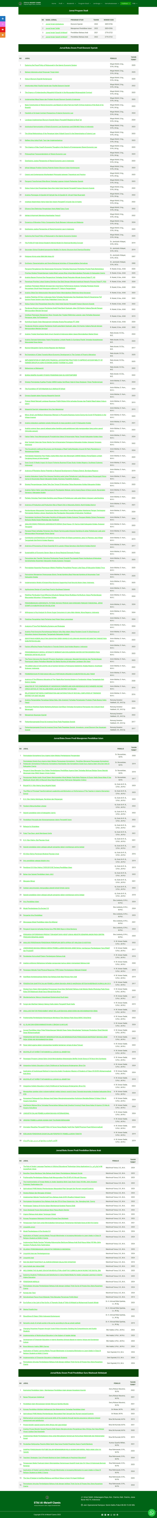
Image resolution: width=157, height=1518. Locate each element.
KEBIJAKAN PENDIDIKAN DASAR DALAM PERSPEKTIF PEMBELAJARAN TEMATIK (52, 1134)
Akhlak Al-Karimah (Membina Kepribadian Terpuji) (42, 215)
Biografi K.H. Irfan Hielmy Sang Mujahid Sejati (39, 785)
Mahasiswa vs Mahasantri (34, 368)
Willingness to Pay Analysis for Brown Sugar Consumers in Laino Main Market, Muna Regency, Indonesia (62, 612)
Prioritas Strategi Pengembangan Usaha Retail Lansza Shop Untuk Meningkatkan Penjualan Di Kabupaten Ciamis (65, 273)
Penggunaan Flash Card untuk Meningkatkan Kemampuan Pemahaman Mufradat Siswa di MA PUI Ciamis (60, 1223)
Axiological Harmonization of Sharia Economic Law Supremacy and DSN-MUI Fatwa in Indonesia (59, 127)
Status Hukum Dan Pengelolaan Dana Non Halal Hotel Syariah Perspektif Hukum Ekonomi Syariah (59, 188)
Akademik (71, 3)
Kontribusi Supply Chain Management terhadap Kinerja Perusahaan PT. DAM (52, 322)
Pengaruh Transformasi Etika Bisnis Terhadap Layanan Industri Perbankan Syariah (54, 181)
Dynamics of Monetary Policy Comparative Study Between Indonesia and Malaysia (54, 222)
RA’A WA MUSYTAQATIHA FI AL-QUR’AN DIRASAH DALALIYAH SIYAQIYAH (49, 1262)
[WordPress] (117, 1515)
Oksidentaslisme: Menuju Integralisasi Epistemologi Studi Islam (45, 997)
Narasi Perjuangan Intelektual (33, 1397)
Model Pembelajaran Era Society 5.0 (36, 908)
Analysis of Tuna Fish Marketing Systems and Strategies (45, 626)
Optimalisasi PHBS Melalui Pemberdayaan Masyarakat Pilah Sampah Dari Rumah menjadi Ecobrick (58, 1189)
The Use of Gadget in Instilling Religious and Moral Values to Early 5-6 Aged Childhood (53, 1478)
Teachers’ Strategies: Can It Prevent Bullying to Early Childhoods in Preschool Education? (54, 1458)
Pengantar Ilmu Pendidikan (32, 915)
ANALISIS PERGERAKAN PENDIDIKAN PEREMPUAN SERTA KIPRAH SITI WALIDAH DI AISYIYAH (57, 943)
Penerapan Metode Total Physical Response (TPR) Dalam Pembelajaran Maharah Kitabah (55, 970)
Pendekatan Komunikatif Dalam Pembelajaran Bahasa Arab (44, 956)
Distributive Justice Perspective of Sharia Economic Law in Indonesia (49, 161)
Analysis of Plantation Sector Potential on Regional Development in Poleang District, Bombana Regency (61, 471)
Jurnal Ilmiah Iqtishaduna (55, 24)
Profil (61, 3)
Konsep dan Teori (29, 1293)
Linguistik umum (29, 1227)
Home (54, 4)
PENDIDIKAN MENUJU (31, 1282)
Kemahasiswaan (112, 3)
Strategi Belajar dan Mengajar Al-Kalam (37, 1193)
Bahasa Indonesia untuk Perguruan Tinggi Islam (42, 72)
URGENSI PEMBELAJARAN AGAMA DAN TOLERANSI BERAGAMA (46, 1120)
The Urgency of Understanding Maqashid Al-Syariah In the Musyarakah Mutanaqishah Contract (58, 92)
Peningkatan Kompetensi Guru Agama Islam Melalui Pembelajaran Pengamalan (51, 756)
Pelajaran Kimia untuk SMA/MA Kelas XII (39, 256)
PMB (134, 3)
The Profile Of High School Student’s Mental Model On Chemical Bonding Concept (54, 243)
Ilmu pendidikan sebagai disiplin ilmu (36, 861)
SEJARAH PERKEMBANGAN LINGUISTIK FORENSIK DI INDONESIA (46, 1249)
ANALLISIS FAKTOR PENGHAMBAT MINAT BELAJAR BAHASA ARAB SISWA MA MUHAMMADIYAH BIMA (60, 1011)
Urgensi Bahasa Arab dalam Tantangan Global (39, 1214)
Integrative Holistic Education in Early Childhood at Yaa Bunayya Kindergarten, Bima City (54, 1065)
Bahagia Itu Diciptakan (31, 826)
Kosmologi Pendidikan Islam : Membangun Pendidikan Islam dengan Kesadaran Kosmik (54, 1390)
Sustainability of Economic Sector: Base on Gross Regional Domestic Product (52, 553)
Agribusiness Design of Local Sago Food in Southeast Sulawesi (47, 589)
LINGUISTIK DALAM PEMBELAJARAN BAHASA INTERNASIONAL (46, 1113)
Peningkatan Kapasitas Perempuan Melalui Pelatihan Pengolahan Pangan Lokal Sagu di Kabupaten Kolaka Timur (65, 568)
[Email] (114, 1515)
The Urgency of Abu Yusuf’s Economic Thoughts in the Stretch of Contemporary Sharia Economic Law (61, 147)
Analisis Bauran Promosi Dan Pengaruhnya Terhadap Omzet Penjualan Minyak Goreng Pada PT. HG (60, 277)
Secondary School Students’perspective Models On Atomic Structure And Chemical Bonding (57, 250)
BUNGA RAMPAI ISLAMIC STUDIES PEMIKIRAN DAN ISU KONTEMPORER (51, 375)
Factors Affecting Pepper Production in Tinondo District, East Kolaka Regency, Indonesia (56, 647)
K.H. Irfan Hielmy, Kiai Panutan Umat (36, 840)
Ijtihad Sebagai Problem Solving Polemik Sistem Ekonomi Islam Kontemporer (52, 168)
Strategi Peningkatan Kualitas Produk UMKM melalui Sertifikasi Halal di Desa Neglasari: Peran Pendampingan (64, 382)
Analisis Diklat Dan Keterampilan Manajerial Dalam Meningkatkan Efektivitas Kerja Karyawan (58, 293)
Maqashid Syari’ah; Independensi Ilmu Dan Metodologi (44, 409)
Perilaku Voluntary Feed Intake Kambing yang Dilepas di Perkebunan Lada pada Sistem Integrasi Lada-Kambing (64, 498)
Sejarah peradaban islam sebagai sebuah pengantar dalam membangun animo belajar (53, 847)
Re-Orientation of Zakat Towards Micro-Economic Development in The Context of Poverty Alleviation (60, 355)
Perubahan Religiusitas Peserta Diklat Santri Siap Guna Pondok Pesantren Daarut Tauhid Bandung (58, 1444)
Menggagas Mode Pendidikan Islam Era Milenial (40, 922)
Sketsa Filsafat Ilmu (30, 1309)
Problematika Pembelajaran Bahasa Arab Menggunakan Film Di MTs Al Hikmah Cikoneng (54, 1177)
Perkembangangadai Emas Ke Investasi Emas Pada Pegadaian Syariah (50, 722)
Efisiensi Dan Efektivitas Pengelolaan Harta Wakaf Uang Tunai (47, 209)
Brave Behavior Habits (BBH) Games (36, 1346)
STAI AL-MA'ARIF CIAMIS (32, 3)
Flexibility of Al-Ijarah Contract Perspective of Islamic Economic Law (49, 113)
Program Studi (84, 3)
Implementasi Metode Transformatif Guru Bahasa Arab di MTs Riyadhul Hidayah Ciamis (54, 1197)
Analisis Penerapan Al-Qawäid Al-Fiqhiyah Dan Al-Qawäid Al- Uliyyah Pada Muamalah (55, 195)
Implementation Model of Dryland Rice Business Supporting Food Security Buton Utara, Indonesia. (59, 583)
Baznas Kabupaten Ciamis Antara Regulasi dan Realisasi (45, 348)
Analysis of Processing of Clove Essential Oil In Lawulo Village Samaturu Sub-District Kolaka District (60, 546)
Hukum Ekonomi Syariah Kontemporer (38, 79)
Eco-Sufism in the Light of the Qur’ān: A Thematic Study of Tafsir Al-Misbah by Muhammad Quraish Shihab (60, 1303)
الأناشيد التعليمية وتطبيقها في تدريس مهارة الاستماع (40, 1141)
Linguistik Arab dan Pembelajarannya (36, 1253)
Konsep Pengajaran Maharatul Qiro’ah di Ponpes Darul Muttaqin (45, 1218)
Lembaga (97, 3)
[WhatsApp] (111, 1515)
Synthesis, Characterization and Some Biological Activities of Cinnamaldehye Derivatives (56, 263)
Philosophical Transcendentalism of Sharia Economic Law (45, 154)
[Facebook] (102, 1515)
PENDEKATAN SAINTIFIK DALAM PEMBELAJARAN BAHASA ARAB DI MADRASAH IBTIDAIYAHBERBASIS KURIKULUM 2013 (67, 984)
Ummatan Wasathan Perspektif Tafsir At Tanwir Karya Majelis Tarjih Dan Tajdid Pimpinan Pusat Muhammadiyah (63, 1127)
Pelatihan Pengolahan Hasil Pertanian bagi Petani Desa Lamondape (49, 619)
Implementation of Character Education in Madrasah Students (45, 1358)
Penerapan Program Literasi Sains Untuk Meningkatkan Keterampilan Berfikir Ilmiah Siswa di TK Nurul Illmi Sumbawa (64, 1059)
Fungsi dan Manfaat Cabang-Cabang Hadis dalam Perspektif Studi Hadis (49, 1004)
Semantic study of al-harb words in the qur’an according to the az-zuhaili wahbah (51, 1323)
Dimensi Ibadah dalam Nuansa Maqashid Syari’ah (42, 396)
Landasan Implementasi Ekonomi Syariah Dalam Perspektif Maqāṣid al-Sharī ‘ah (53, 120)
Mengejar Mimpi (29, 881)
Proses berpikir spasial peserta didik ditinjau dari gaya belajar (45, 1425)
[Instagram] (105, 1515)
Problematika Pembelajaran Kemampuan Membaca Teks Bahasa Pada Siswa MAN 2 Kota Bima (57, 1018)
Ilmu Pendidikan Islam (31, 902)
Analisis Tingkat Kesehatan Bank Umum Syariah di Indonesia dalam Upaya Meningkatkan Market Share (61, 334)
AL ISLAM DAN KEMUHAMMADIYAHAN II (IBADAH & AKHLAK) (45, 1024)
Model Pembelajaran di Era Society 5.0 (36, 1231)
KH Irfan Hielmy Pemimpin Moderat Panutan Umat (41, 854)
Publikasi (126, 3)
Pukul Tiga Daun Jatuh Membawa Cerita (37, 833)
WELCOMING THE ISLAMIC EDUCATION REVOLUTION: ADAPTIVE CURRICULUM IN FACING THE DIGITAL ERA (62, 1270)
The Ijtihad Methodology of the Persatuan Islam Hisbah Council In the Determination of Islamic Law (60, 134)
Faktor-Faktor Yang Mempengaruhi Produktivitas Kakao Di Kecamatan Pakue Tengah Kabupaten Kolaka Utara (63, 437)
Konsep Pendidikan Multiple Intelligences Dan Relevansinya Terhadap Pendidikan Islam (54, 1409)
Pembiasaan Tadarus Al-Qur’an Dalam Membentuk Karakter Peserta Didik (49, 1206)
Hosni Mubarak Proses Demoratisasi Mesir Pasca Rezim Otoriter (46, 1210)
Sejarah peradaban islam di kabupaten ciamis (39, 813)
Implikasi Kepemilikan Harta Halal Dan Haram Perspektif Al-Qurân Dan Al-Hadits (53, 202)
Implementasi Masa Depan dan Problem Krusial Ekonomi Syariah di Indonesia (52, 99)
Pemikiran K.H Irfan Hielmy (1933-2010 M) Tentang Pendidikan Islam (47, 867)
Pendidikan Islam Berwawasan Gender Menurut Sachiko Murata (45, 1404)
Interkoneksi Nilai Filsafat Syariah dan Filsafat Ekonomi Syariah (47, 86)
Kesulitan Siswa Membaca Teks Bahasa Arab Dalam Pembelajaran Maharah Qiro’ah (52, 1173)
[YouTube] (108, 1515)
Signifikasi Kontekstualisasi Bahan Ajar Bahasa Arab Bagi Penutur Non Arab (50, 977)
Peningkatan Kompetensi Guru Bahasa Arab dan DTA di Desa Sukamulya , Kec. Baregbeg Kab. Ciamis (59, 1201)
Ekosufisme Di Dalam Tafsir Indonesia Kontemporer (41, 1316)
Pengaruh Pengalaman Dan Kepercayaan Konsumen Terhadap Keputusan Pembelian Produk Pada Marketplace (64, 269)
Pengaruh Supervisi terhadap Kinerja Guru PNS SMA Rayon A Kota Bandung (50, 929)
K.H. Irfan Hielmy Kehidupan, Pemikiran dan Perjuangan (43, 799)
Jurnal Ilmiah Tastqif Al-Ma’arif (56, 33)
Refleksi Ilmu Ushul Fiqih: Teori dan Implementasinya (43, 140)
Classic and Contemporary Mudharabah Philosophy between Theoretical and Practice (55, 174)
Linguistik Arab (28, 1258)
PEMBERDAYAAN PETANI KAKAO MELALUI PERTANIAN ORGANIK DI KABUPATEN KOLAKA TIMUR (60, 674)
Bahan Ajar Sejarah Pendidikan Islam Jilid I (38, 874)
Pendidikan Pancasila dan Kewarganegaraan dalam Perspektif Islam (47, 820)
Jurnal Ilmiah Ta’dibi (53, 28)
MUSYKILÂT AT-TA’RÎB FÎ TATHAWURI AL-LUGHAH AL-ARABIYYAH (46, 1052)
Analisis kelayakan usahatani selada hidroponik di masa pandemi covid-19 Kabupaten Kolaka (58, 423)
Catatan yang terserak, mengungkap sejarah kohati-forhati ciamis (46, 888)
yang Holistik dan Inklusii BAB (33, 1266)
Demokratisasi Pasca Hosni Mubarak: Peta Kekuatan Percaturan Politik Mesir (50, 1297)
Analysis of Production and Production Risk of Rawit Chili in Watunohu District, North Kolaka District (60, 505)
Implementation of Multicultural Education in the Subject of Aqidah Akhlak (49, 1335)
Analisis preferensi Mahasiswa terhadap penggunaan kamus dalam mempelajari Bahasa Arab (56, 963)
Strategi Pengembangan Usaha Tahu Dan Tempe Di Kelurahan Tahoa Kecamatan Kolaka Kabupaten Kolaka (62, 484)
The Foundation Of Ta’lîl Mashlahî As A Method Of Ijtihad (45, 389)
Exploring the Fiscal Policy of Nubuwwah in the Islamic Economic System (51, 65)
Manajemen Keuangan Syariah (36, 715)
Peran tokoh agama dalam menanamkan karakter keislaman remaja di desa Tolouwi (53, 1045)
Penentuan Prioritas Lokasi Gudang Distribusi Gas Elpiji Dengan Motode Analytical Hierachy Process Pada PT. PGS (65, 282)
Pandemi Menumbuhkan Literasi (34, 806)
